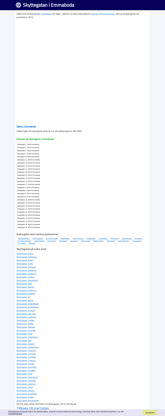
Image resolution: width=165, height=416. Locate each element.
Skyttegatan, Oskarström (27, 337)
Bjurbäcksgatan (52, 238)
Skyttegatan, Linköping (26, 317)
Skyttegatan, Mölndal (25, 327)
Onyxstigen (51, 241)
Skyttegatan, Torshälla (26, 357)
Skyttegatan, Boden (25, 260)
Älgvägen (95, 14)
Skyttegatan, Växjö (24, 387)
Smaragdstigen (123, 241)
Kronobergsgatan (24, 241)
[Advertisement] (82, 39)
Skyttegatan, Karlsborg (26, 290)
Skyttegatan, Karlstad (25, 293)
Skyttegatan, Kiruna (24, 300)
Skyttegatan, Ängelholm (26, 394)
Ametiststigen (109, 14)
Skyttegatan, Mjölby (25, 324)
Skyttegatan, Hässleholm (27, 280)
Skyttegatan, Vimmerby (26, 367)
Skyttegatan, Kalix (24, 283)
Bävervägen (65, 238)
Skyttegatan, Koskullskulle (27, 304)
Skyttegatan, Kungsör (25, 310)
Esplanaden (91, 238)
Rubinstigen (85, 241)
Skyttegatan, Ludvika (25, 320)
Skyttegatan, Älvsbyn (25, 390)
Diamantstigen (78, 238)
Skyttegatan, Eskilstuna (26, 270)
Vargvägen (22, 243)
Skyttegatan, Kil (23, 297)
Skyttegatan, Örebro (25, 397)
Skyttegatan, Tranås (25, 364)
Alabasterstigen (24, 238)
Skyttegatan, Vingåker (25, 370)
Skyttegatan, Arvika (24, 253)
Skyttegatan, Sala (23, 340)
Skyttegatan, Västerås (25, 384)
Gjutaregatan (127, 238)
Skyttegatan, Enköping (26, 267)
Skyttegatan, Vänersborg (27, 377)
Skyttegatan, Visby (24, 374)
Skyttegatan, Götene (25, 277)
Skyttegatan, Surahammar (27, 347)
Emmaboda (46, 14)
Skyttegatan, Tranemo (26, 360)
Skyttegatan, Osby (24, 334)
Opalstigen (63, 241)
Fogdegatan (103, 238)
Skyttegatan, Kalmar (25, 287)
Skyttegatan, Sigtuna (25, 344)
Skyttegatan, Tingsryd (25, 350)
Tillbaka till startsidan (32, 408)
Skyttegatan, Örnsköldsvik (27, 400)
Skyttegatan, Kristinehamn (27, 307)
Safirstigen (111, 241)
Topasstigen (137, 241)
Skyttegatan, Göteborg (26, 273)
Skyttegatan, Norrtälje (26, 330)
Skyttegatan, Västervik (26, 380)
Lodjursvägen (39, 241)
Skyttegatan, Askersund (26, 257)
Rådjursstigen (98, 241)
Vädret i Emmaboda (26, 126)
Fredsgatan (114, 238)
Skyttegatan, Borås (24, 263)
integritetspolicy (15, 413)
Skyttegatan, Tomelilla (26, 354)
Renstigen (74, 241)
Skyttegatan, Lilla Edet (26, 314)
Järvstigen (138, 238)
